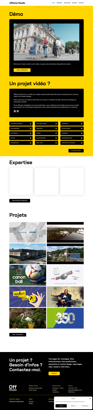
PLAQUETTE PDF (76, 150)
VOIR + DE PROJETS (22, 70)
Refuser (73, 406)
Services (31, 401)
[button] (90, 398)
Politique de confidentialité (16, 401)
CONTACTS (81, 3)
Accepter (61, 406)
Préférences (85, 406)
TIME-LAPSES (67, 3)
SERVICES (74, 3)
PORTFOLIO (59, 3)
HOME (53, 3)
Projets (31, 403)
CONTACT (54, 373)
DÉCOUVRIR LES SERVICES (19, 200)
